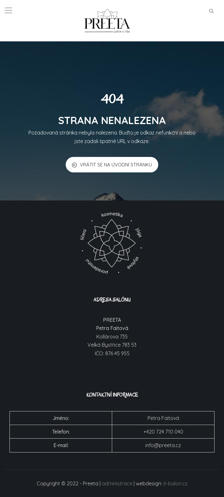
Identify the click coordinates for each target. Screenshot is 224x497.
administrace (117, 483)
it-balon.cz (175, 483)
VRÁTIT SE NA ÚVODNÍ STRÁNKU (112, 165)
